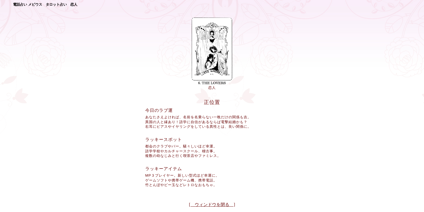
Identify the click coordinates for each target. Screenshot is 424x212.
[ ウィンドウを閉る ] (212, 204)
